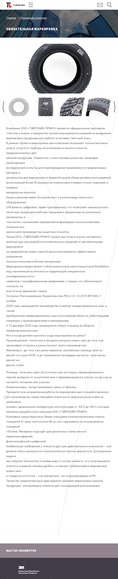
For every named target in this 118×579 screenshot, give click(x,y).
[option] (61, 69)
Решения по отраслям (34, 17)
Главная (11, 17)
